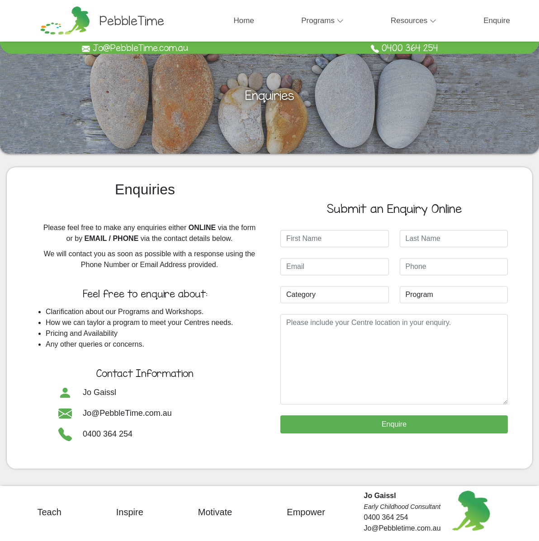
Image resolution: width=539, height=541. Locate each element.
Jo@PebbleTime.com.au (127, 412)
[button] (322, 20)
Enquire (496, 20)
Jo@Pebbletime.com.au (402, 528)
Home (244, 20)
